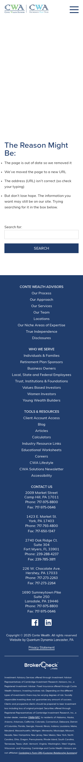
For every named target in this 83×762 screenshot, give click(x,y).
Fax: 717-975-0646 (41, 507)
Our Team (41, 312)
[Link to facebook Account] (35, 622)
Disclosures (41, 338)
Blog (41, 424)
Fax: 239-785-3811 (41, 559)
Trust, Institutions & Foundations (41, 381)
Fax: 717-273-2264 (42, 583)
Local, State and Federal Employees (41, 375)
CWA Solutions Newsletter (41, 469)
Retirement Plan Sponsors (41, 362)
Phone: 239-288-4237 (41, 554)
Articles (41, 431)
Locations (42, 319)
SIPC (37, 717)
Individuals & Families (42, 356)
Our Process (41, 293)
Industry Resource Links (41, 444)
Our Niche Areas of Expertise (41, 325)
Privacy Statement (42, 648)
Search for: (13, 227)
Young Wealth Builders (41, 400)
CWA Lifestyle (41, 463)
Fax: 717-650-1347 (41, 531)
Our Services (41, 306)
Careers (41, 456)
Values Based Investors (41, 388)
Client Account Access (41, 418)
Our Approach (41, 300)
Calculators (41, 437)
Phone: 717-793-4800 (41, 526)
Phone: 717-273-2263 (41, 578)
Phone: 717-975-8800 (41, 502)
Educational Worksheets (41, 450)
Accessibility (41, 476)
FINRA (31, 717)
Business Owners (41, 368)
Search (41, 248)
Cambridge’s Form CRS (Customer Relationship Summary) (48, 752)
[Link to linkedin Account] (48, 622)
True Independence (41, 332)
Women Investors (41, 394)
